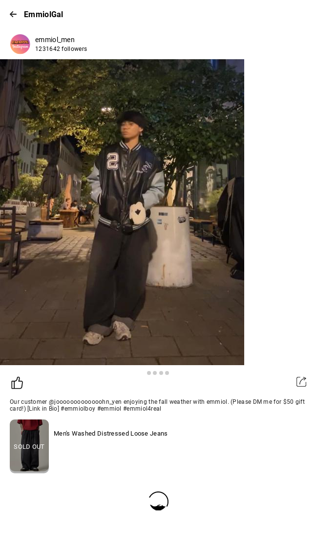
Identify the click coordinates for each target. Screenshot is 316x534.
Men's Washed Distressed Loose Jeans (111, 433)
